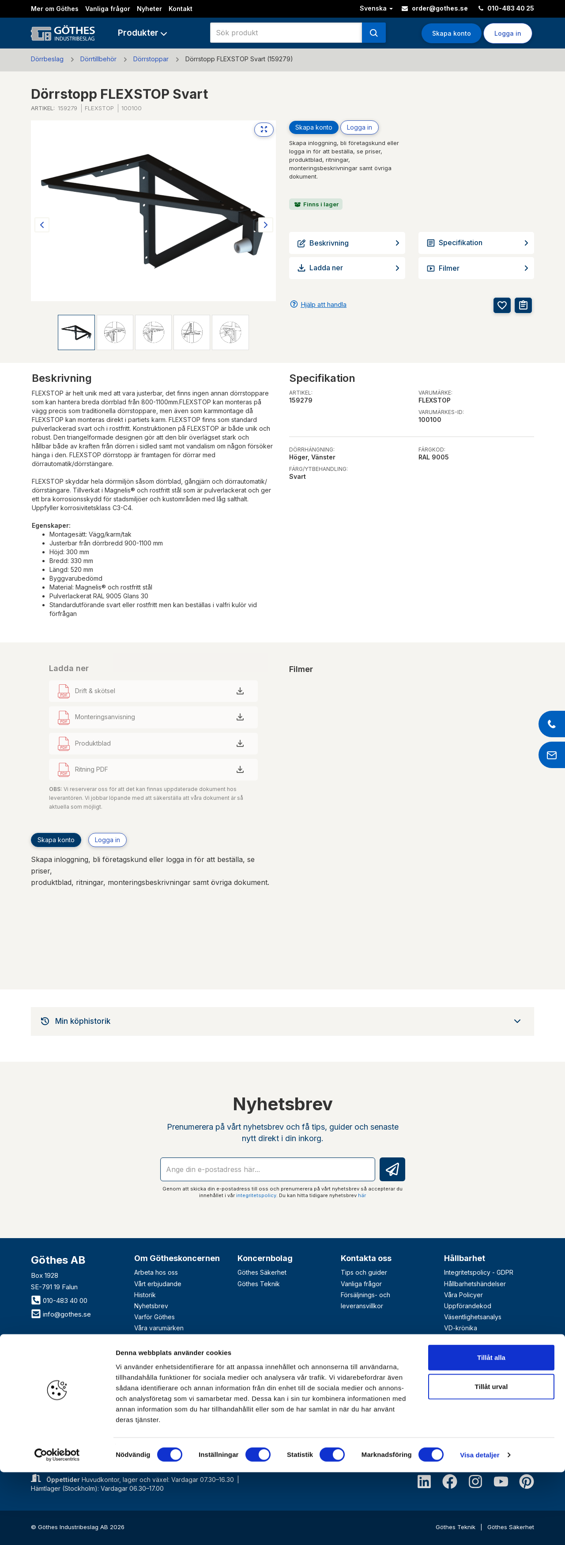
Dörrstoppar (151, 59)
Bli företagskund (70, 1370)
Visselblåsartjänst (469, 1339)
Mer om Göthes (55, 8)
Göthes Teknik (258, 1284)
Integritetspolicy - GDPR (478, 1272)
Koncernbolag (265, 1258)
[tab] (282, 1021)
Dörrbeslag (47, 59)
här (362, 1195)
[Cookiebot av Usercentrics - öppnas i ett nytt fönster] (57, 1527)
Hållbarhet (464, 1258)
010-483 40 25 (506, 8)
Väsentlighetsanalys (472, 1317)
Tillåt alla (491, 1430)
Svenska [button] (376, 8)
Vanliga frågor (107, 8)
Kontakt (180, 8)
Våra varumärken (159, 1328)
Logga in (507, 33)
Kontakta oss (366, 1258)
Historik (145, 1295)
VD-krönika (460, 1328)
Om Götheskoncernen (177, 1258)
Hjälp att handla (324, 304)
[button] (142, 32)
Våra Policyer (463, 1295)
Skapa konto (451, 33)
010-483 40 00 (59, 1300)
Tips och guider (364, 1272)
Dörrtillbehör (98, 59)
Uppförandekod (467, 1306)
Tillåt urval (491, 1459)
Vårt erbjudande (157, 1284)
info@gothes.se (61, 1314)
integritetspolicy (256, 1195)
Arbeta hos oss (156, 1272)
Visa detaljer (479, 1527)
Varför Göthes (154, 1317)
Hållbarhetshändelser (475, 1284)
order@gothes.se (435, 8)
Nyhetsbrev (151, 1306)
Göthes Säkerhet (261, 1272)
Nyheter (149, 8)
